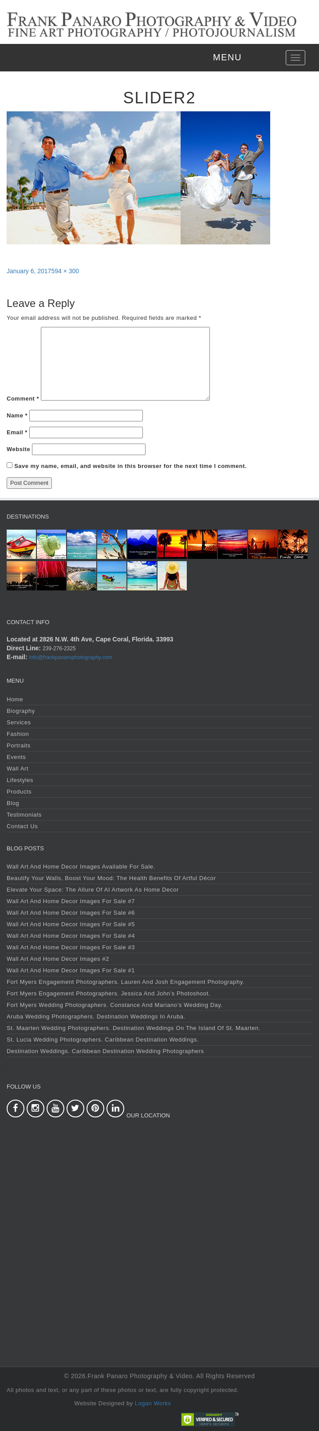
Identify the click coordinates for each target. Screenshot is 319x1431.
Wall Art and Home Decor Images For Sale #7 (71, 901)
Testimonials (24, 814)
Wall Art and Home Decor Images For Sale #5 (71, 924)
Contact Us (22, 826)
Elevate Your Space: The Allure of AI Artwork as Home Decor (93, 889)
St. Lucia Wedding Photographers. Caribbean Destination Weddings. (103, 1039)
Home (15, 699)
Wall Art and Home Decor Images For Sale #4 (71, 935)
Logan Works (153, 1403)
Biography (21, 711)
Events (16, 757)
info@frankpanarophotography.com (70, 657)
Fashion (18, 734)
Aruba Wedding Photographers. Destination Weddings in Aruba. (96, 1016)
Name (17, 415)
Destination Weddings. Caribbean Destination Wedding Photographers (105, 1051)
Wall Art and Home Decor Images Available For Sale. (81, 866)
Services (19, 722)
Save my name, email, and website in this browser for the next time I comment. (130, 466)
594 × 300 (65, 271)
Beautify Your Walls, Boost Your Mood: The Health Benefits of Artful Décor (111, 878)
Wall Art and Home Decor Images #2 (58, 958)
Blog (13, 803)
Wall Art (17, 768)
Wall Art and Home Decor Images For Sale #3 (71, 947)
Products (19, 791)
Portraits (19, 745)
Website (18, 449)
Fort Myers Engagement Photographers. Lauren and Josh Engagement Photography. (125, 982)
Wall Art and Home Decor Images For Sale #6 (71, 912)
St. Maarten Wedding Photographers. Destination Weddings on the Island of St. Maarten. (133, 1028)
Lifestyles (20, 780)
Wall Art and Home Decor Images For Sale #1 (71, 970)
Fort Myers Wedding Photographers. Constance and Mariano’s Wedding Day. (115, 1005)
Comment (23, 398)
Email (17, 432)
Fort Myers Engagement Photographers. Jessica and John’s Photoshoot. (108, 993)
